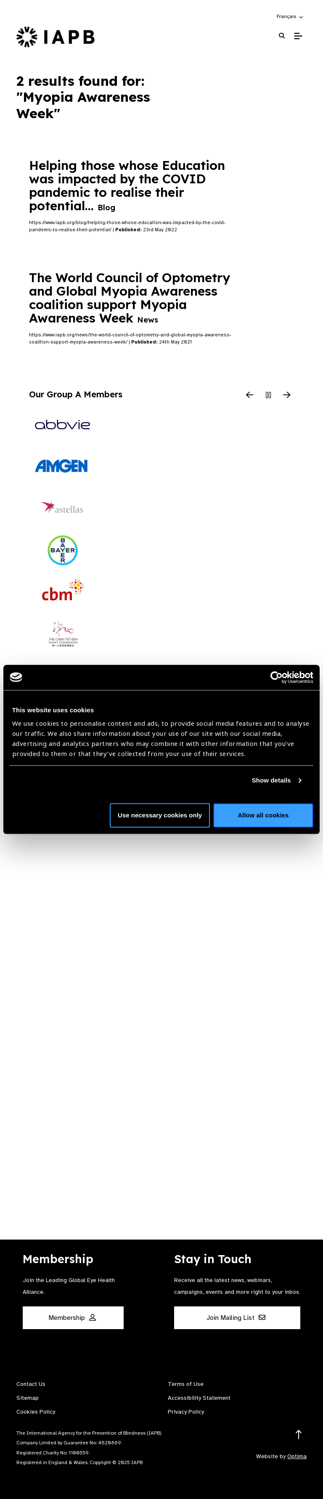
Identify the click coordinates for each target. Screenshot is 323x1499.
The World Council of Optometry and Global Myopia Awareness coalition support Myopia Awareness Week (129, 298)
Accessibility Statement (199, 1397)
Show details (271, 780)
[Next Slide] (287, 395)
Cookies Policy (35, 1411)
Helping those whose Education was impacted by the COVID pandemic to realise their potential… (127, 185)
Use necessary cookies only (160, 815)
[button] (290, 16)
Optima (297, 1456)
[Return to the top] (299, 1435)
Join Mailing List (236, 1318)
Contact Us (30, 1384)
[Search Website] (281, 36)
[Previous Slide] (250, 395)
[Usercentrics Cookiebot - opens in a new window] (276, 677)
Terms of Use (186, 1384)
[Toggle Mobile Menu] (298, 36)
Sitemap (27, 1397)
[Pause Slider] (268, 395)
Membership (72, 1318)
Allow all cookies (263, 815)
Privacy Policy (186, 1411)
